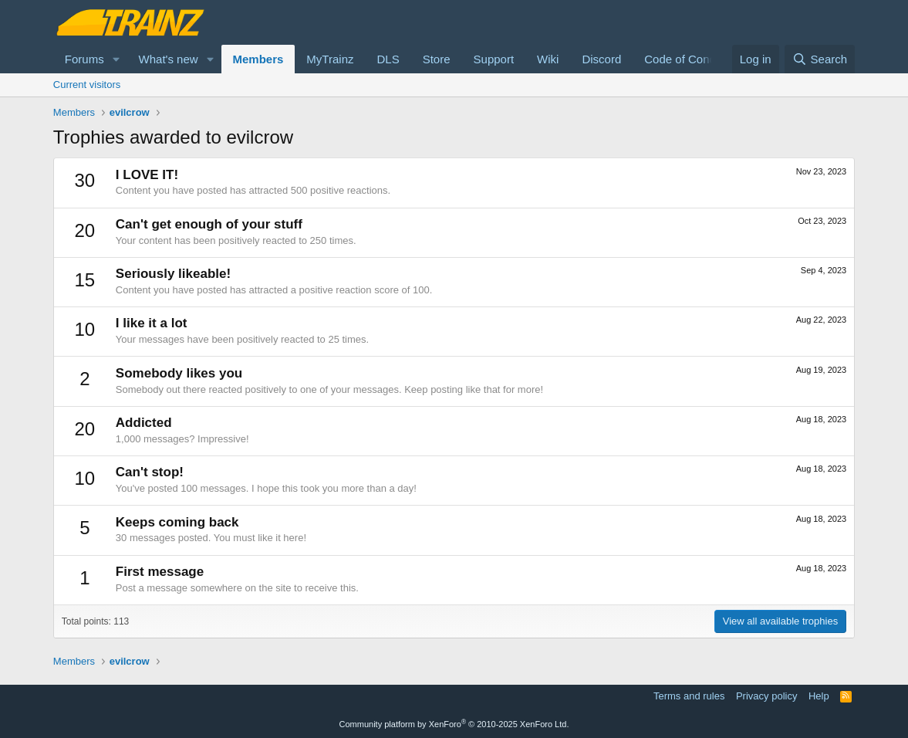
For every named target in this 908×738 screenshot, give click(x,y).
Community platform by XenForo (454, 724)
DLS (387, 59)
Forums (84, 59)
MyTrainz (329, 59)
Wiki (548, 59)
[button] (116, 59)
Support (494, 59)
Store (437, 59)
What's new (168, 59)
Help (818, 696)
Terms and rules (688, 696)
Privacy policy (766, 696)
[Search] (820, 59)
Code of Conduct (687, 59)
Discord (601, 59)
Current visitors (86, 84)
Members (258, 59)
